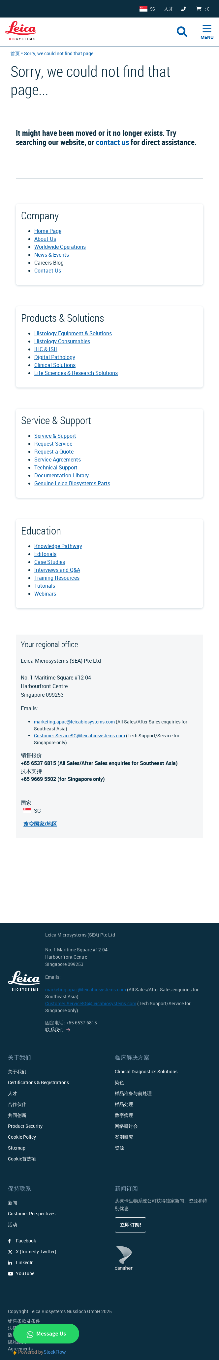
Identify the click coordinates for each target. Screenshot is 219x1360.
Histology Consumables (62, 341)
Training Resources (56, 577)
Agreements (20, 1348)
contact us (112, 142)
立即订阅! (130, 1225)
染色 (119, 1082)
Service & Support (55, 435)
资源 (119, 1148)
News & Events (51, 254)
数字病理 (124, 1115)
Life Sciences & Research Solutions (76, 373)
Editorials (45, 554)
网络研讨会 (126, 1126)
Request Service (53, 443)
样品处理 (124, 1104)
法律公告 (17, 1328)
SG (152, 9)
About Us (45, 238)
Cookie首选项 (22, 1159)
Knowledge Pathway (58, 546)
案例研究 (124, 1137)
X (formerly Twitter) (32, 1251)
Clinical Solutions (55, 365)
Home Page (47, 231)
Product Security (25, 1126)
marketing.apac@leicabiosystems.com (74, 721)
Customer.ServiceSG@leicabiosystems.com (79, 735)
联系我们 (54, 1029)
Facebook (22, 1240)
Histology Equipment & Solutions (73, 333)
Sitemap (16, 1148)
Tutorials (44, 585)
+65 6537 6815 (81, 1022)
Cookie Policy (22, 1137)
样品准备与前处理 (133, 1093)
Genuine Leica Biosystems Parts (72, 483)
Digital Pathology (54, 357)
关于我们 (17, 1071)
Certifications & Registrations (38, 1082)
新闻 (12, 1202)
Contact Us (47, 270)
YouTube (21, 1273)
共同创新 (17, 1115)
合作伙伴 (17, 1104)
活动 (12, 1224)
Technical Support (56, 467)
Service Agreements (57, 459)
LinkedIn (21, 1262)
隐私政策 (17, 1342)
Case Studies (49, 562)
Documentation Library (61, 475)
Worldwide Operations (60, 246)
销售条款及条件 (24, 1321)
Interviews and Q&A (57, 569)
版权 (12, 1335)
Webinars (45, 593)
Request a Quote (54, 451)
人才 (12, 1093)
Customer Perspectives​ (31, 1213)
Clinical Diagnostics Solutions (146, 1071)
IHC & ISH (45, 349)
